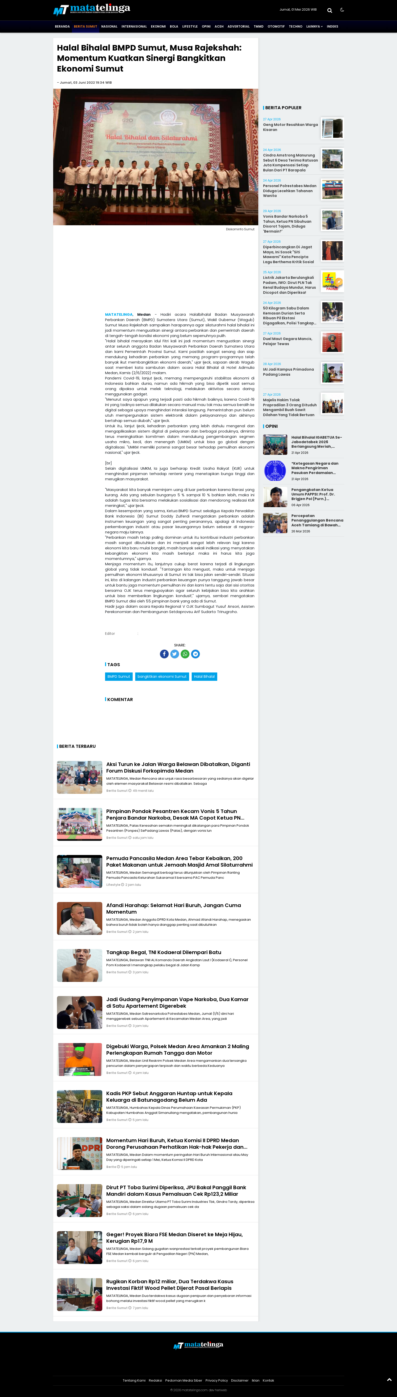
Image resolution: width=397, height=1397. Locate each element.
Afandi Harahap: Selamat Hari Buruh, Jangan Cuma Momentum (173, 908)
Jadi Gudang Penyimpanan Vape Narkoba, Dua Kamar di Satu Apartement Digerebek (177, 1002)
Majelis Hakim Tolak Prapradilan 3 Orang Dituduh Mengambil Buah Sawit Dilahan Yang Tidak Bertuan (290, 407)
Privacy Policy (217, 1380)
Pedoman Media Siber (183, 1380)
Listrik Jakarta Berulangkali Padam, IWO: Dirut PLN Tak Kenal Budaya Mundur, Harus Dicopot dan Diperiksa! (289, 285)
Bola (174, 26)
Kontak (268, 1380)
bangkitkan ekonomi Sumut (162, 676)
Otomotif (276, 26)
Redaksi (155, 1380)
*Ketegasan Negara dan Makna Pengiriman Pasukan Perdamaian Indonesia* (315, 470)
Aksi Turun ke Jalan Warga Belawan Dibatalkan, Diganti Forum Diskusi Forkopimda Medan (178, 767)
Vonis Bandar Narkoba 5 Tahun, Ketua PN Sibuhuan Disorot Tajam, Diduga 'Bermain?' (287, 224)
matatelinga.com (195, 1390)
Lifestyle (190, 26)
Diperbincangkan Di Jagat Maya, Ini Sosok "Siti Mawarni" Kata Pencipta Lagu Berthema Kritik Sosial (288, 254)
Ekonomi (158, 26)
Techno (295, 26)
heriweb (221, 1390)
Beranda (62, 26)
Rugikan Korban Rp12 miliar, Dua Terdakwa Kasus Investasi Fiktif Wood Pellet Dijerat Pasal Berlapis (169, 1285)
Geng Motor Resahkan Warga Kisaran (290, 127)
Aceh (219, 26)
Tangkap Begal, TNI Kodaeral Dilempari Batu (163, 952)
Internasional (134, 26)
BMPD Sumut (119, 676)
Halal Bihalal (204, 676)
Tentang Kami (134, 1380)
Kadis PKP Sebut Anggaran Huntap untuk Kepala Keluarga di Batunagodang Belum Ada (169, 1096)
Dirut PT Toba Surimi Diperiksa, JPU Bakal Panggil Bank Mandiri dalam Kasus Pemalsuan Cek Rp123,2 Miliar (176, 1191)
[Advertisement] (155, 272)
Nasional (109, 26)
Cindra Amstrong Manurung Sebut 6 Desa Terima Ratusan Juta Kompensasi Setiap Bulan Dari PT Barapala (290, 163)
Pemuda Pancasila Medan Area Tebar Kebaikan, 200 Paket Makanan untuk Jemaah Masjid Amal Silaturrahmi (179, 861)
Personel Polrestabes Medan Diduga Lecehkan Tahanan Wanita (289, 190)
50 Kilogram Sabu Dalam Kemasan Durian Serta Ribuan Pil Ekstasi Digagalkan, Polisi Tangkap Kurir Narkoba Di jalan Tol (288, 318)
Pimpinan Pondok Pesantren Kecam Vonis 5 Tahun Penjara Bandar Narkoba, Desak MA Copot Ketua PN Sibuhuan (173, 818)
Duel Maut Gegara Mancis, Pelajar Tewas (287, 341)
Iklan (256, 1380)
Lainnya (313, 26)
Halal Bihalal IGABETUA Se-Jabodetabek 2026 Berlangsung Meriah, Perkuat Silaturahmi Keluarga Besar (316, 446)
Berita (111, 1167)
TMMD (259, 26)
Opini (206, 26)
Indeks (332, 26)
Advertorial (239, 26)
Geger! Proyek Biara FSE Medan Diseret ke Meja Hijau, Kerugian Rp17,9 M (174, 1238)
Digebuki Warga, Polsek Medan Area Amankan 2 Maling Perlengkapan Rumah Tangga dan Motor (177, 1049)
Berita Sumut (85, 26)
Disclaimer (240, 1380)
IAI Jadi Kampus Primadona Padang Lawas (288, 372)
